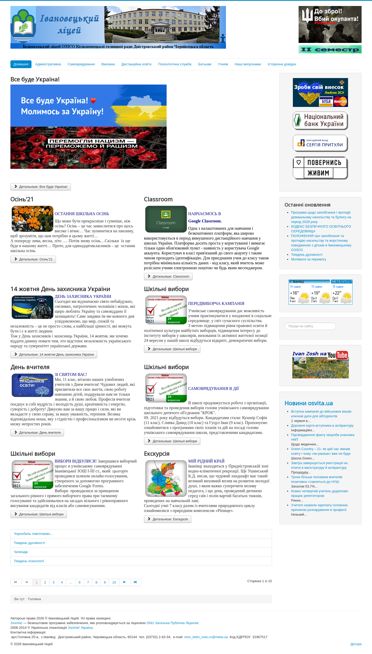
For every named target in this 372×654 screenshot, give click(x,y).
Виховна (108, 64)
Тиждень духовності (29, 543)
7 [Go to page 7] (88, 582)
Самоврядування (81, 64)
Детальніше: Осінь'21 (33, 259)
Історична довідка (282, 64)
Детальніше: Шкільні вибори (172, 349)
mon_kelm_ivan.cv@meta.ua (206, 637)
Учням (223, 64)
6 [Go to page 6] (79, 582)
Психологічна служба (175, 64)
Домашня (21, 64)
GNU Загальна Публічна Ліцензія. (173, 623)
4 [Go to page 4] (62, 582)
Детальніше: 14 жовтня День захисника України (54, 354)
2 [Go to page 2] (45, 582)
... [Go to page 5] (70, 582)
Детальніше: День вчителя (37, 432)
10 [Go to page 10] (114, 582)
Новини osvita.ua (309, 403)
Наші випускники (248, 64)
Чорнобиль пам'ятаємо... (33, 534)
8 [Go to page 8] (96, 582)
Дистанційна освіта (137, 64)
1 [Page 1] (37, 582)
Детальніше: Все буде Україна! (40, 187)
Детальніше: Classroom (168, 276)
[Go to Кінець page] (135, 582)
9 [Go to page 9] (105, 582)
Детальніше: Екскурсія (167, 519)
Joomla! (16, 623)
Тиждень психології (29, 561)
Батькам (204, 64)
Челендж (21, 552)
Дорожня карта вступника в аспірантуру (322, 425)
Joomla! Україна (80, 628)
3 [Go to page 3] (53, 582)
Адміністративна (48, 64)
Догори (356, 644)
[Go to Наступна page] (124, 582)
